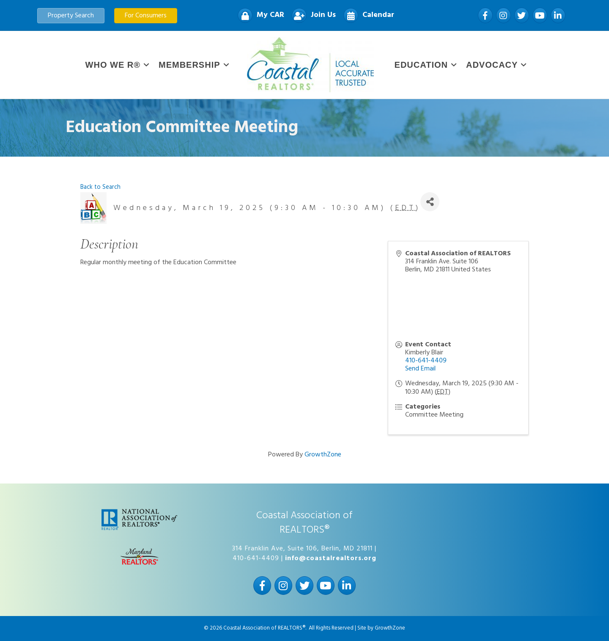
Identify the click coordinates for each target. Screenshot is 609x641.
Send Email (420, 368)
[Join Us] (312, 15)
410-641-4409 (426, 360)
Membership (189, 64)
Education (421, 64)
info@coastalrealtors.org (330, 558)
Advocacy (492, 64)
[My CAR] (258, 15)
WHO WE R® (112, 64)
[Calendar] (366, 15)
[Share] (429, 201)
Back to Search (100, 187)
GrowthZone (322, 454)
